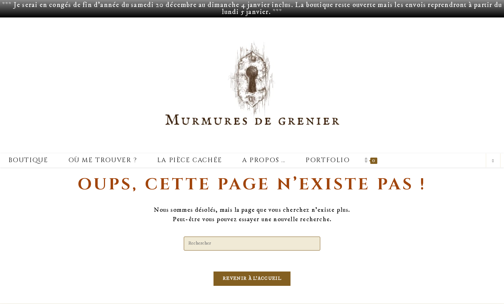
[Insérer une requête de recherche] (252, 244)
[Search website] (493, 161)
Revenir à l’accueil (252, 279)
